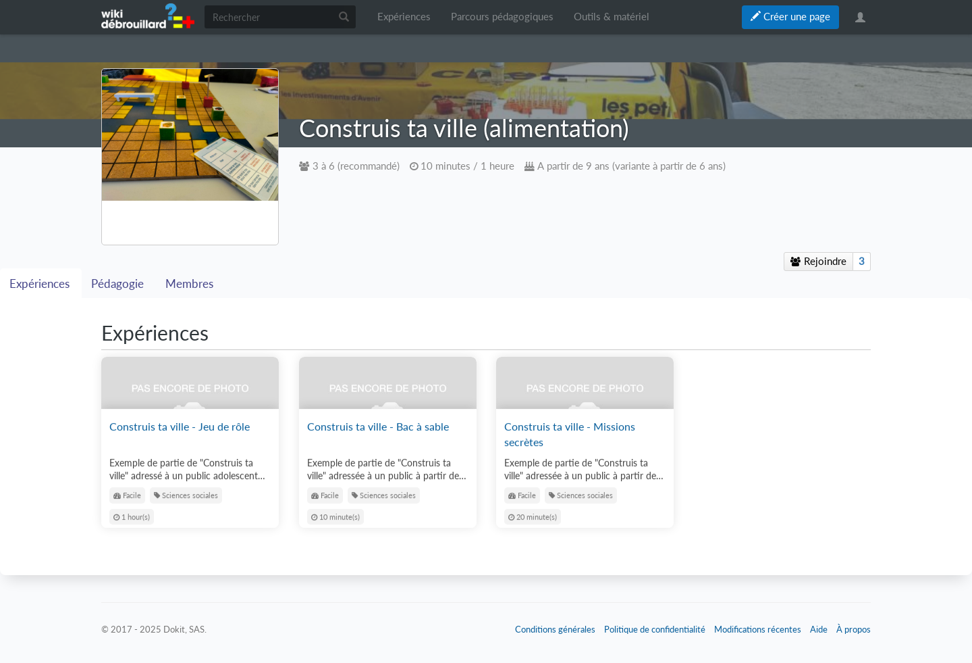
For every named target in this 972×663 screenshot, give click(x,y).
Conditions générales (555, 629)
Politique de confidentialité (654, 629)
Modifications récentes (757, 629)
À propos (853, 629)
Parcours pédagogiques (502, 16)
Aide (819, 629)
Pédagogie (118, 284)
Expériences (404, 16)
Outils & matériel (611, 16)
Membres (189, 284)
